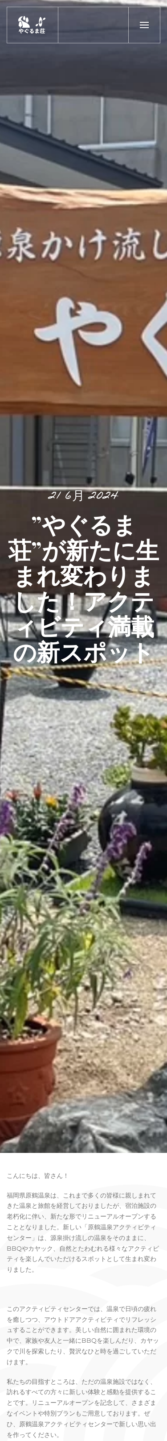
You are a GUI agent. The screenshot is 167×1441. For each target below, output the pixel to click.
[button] (144, 25)
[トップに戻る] (32, 25)
